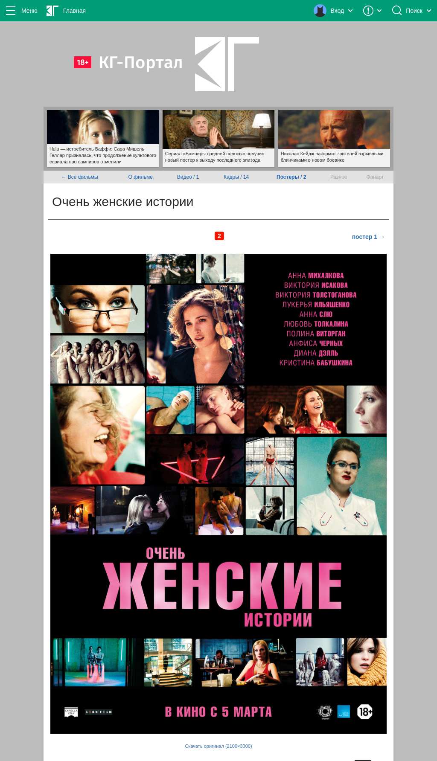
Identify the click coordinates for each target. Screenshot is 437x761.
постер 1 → (368, 236)
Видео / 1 (188, 177)
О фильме (140, 177)
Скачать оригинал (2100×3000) (218, 746)
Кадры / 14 (236, 177)
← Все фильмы (79, 177)
